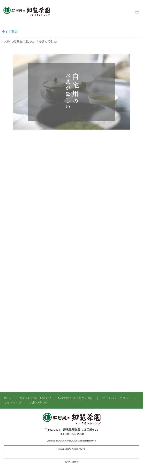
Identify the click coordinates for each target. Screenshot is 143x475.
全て (5, 31)
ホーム (8, 398)
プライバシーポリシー (116, 398)
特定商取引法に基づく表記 (75, 398)
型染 (14, 31)
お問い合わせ (39, 402)
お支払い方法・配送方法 (35, 398)
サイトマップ (12, 402)
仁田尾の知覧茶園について (72, 449)
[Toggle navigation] (137, 12)
